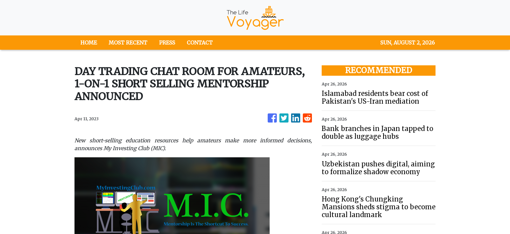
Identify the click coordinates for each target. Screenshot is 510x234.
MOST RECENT (128, 42)
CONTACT (200, 42)
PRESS (167, 42)
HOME (88, 42)
